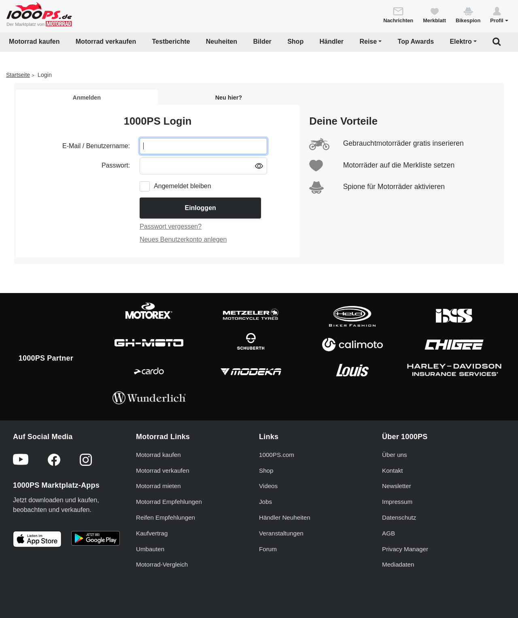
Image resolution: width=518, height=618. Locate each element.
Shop (295, 41)
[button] (499, 14)
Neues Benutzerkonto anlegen (183, 239)
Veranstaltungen (281, 533)
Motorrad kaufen (34, 41)
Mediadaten (398, 564)
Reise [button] (368, 41)
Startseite (18, 75)
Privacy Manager (405, 549)
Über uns (394, 454)
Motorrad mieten (158, 485)
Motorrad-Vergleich (162, 564)
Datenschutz (399, 517)
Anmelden (87, 97)
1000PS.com (276, 454)
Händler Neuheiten (284, 517)
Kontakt (392, 470)
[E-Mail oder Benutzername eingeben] (203, 146)
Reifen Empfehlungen (165, 517)
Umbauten (150, 549)
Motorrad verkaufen (106, 41)
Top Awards (416, 41)
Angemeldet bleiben (182, 186)
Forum (268, 549)
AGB (388, 533)
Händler (332, 41)
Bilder (262, 41)
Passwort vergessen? (171, 226)
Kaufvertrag (152, 533)
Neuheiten (221, 41)
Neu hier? (228, 97)
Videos (268, 485)
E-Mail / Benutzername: (96, 145)
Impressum (397, 501)
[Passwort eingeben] (203, 165)
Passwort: (116, 165)
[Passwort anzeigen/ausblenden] (259, 165)
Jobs (265, 501)
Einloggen (200, 207)
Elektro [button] (460, 41)
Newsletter (396, 485)
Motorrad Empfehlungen (169, 501)
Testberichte (171, 41)
